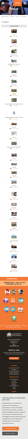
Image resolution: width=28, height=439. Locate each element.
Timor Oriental (14, 240)
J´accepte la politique (10, 428)
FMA (19, 327)
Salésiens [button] (14, 365)
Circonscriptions (14, 385)
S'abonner (14, 358)
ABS (11, 327)
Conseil (14, 381)
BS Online (23, 325)
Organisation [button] (14, 377)
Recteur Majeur (14, 379)
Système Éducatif (14, 372)
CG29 (17, 3)
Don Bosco (14, 369)
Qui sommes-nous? (14, 368)
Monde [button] (14, 391)
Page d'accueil (5, 16)
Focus (17, 16)
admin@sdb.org (14, 346)
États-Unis (14, 84)
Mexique (14, 228)
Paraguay (14, 75)
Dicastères (14, 382)
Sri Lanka (14, 167)
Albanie (14, 250)
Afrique (14, 137)
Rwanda (14, 127)
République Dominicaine (14, 64)
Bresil (14, 260)
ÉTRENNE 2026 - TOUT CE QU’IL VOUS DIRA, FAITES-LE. (14, 283)
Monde (12, 16)
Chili (14, 34)
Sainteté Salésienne (14, 371)
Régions (14, 384)
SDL (5, 325)
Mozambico (14, 270)
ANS (1, 325)
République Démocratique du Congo (14, 104)
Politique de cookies (10, 433)
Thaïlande (14, 94)
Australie (14, 176)
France (14, 158)
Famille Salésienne (14, 374)
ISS (7, 327)
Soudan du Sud (14, 55)
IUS (15, 327)
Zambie (14, 198)
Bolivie (14, 45)
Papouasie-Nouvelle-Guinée (14, 147)
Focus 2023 (23, 16)
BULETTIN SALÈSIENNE (14, 325)
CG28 (14, 387)
